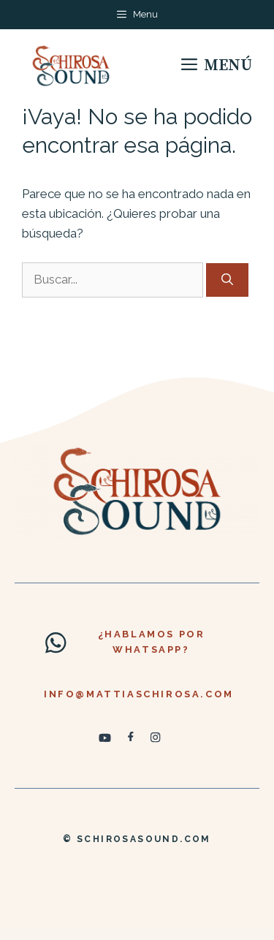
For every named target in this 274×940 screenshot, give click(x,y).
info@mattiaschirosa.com (139, 694)
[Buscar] (227, 280)
